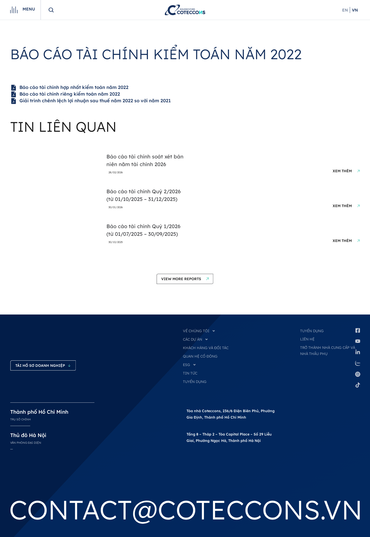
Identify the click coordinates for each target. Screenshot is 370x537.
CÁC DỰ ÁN (195, 339)
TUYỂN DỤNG (194, 381)
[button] (185, 279)
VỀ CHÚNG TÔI (199, 331)
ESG (189, 365)
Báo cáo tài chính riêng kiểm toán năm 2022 (65, 94)
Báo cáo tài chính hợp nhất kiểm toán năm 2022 (69, 87)
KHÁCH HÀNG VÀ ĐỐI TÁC (205, 348)
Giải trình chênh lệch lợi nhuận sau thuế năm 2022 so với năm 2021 (90, 101)
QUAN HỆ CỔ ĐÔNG (200, 356)
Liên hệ (307, 339)
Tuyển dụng (312, 331)
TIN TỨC (190, 373)
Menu (29, 9)
